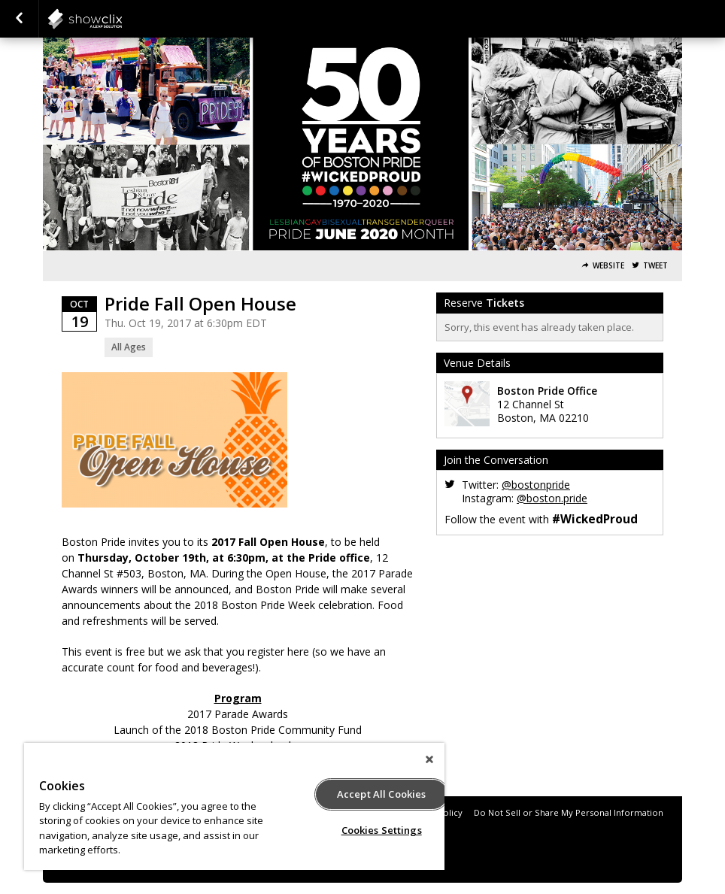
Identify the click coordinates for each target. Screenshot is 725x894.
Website (608, 266)
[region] (234, 806)
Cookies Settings (381, 830)
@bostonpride (536, 484)
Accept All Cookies (381, 794)
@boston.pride (552, 498)
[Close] (429, 759)
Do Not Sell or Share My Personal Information (568, 812)
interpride (122, 19)
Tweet (655, 266)
